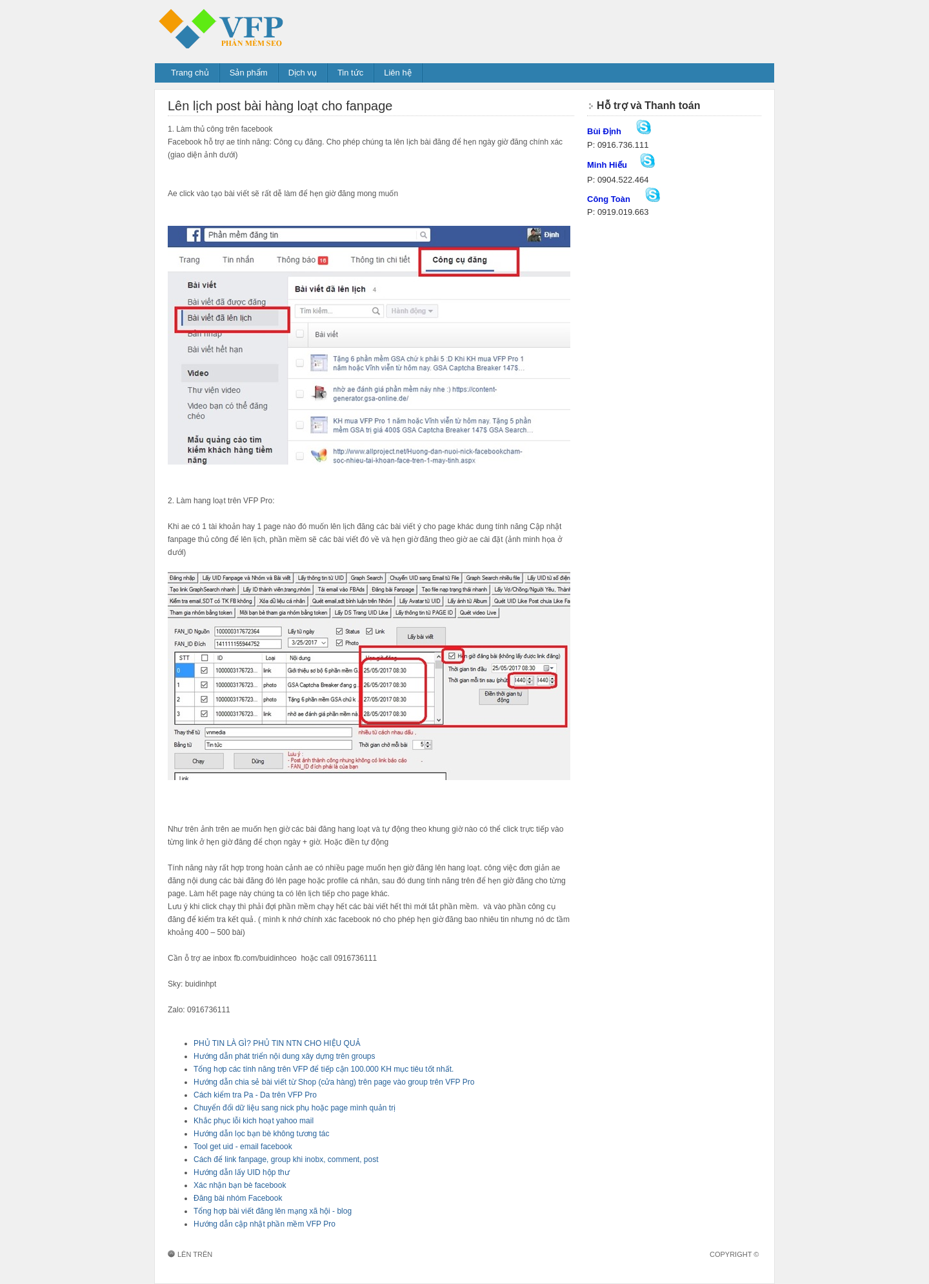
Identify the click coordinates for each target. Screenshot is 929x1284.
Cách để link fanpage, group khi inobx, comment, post (286, 1159)
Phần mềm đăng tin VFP (255, 27)
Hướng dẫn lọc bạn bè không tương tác (261, 1133)
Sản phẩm (249, 72)
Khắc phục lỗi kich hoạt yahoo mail (254, 1120)
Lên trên (194, 1254)
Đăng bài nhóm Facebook (238, 1198)
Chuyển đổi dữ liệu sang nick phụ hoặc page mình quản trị (294, 1107)
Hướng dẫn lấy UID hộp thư (242, 1172)
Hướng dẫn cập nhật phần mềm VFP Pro (264, 1224)
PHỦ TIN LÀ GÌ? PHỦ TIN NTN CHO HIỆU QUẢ (277, 1043)
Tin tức (350, 72)
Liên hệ (397, 72)
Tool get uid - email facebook (243, 1146)
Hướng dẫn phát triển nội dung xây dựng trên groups (284, 1056)
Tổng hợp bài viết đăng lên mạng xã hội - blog (273, 1211)
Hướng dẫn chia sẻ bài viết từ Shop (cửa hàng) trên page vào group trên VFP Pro (334, 1082)
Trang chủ (190, 72)
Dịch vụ (302, 72)
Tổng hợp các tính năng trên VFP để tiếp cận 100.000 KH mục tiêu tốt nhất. (324, 1069)
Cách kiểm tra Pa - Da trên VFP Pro (255, 1094)
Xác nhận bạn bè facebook (240, 1185)
